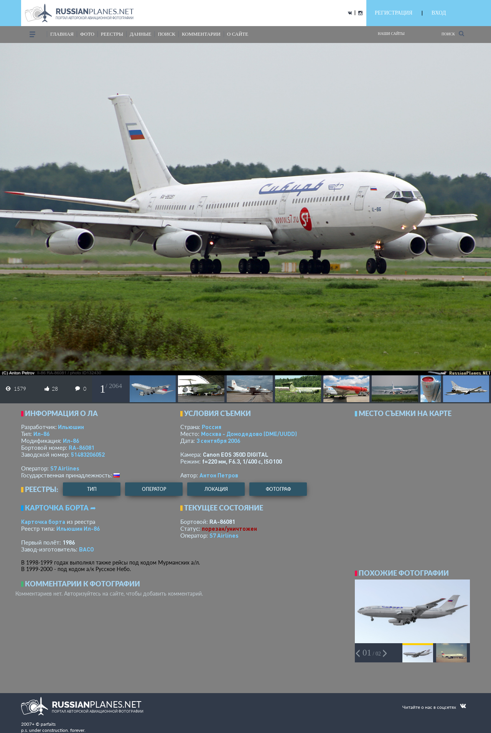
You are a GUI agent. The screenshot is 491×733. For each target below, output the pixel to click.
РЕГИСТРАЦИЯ (393, 13)
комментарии (201, 34)
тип (92, 489)
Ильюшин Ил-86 (78, 528)
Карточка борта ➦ (60, 508)
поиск (166, 34)
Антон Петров (218, 475)
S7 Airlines (64, 468)
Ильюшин (71, 426)
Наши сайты (391, 33)
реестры (112, 34)
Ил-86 (41, 433)
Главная (62, 34)
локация (216, 489)
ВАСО (86, 549)
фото (87, 34)
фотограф (278, 489)
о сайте (237, 34)
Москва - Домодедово (249, 433)
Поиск (453, 33)
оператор (154, 489)
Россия (211, 426)
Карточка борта (43, 521)
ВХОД (439, 13)
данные (140, 34)
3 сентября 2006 (218, 440)
